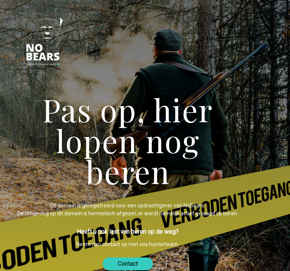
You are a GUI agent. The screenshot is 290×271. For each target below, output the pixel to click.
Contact (128, 263)
